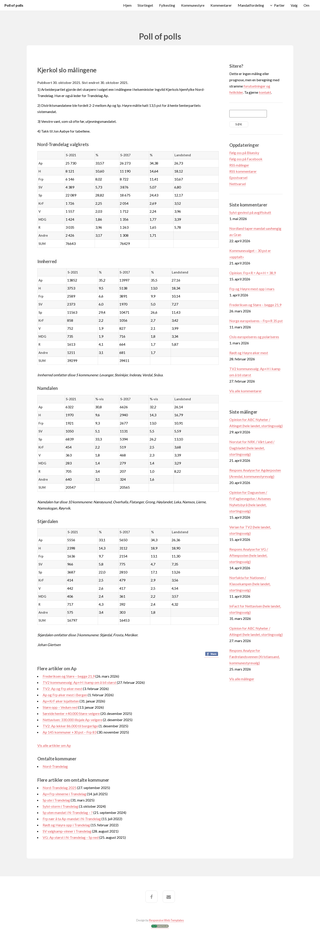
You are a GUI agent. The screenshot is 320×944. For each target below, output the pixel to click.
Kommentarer (221, 5)
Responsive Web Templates (166, 920)
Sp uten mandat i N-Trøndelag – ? (68, 812)
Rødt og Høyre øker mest (248, 353)
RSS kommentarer (243, 171)
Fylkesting (167, 5)
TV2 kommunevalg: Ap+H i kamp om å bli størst (80, 682)
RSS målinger (239, 165)
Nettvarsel (237, 184)
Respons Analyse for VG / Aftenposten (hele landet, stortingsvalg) (248, 555)
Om (306, 5)
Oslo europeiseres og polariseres (254, 337)
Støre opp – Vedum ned (60, 707)
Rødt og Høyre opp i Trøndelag (66, 825)
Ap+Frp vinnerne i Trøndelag (64, 794)
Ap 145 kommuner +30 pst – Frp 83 (69, 732)
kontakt (265, 92)
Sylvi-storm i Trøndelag (60, 806)
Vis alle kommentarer (245, 391)
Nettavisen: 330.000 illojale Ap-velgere (72, 720)
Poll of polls (13, 5)
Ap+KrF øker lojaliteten (61, 701)
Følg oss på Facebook (245, 159)
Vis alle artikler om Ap (54, 745)
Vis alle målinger (241, 679)
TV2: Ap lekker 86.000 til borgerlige (70, 726)
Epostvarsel (238, 177)
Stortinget (145, 5)
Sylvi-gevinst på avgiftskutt (250, 212)
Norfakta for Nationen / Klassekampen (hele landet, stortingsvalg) (249, 583)
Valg (294, 5)
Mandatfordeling (251, 5)
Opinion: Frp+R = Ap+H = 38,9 (252, 273)
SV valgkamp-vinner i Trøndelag (67, 831)
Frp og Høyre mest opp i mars (251, 289)
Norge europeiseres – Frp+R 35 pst (256, 321)
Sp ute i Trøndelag (56, 800)
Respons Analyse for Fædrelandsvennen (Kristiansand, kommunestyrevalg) (254, 656)
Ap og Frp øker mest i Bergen (65, 695)
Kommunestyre (192, 5)
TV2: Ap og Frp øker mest (62, 688)
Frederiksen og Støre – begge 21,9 (69, 676)
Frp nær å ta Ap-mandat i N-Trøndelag (72, 819)
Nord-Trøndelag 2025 (59, 787)
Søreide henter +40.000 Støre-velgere (71, 713)
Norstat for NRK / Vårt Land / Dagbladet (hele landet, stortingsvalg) (251, 448)
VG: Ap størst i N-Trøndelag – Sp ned (71, 837)
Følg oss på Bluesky (244, 153)
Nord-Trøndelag (55, 766)
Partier (279, 5)
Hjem (127, 5)
